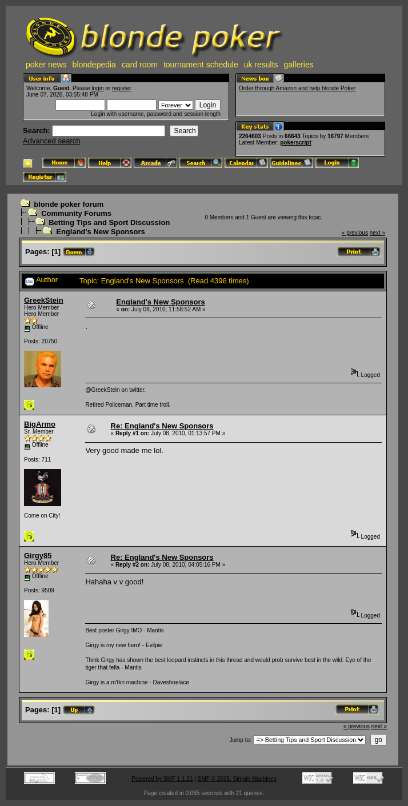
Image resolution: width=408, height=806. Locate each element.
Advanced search (51, 141)
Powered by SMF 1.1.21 (162, 779)
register (121, 88)
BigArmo (39, 424)
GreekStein (43, 300)
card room (140, 64)
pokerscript (295, 142)
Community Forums (76, 213)
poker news (46, 64)
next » (377, 233)
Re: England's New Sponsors (162, 426)
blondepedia (94, 64)
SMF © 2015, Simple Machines (237, 779)
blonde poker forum (68, 204)
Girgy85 (37, 555)
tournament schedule (200, 64)
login (97, 88)
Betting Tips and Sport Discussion (109, 222)
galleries (299, 64)
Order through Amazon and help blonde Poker (297, 88)
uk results (261, 64)
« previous (355, 233)
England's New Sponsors (100, 231)
